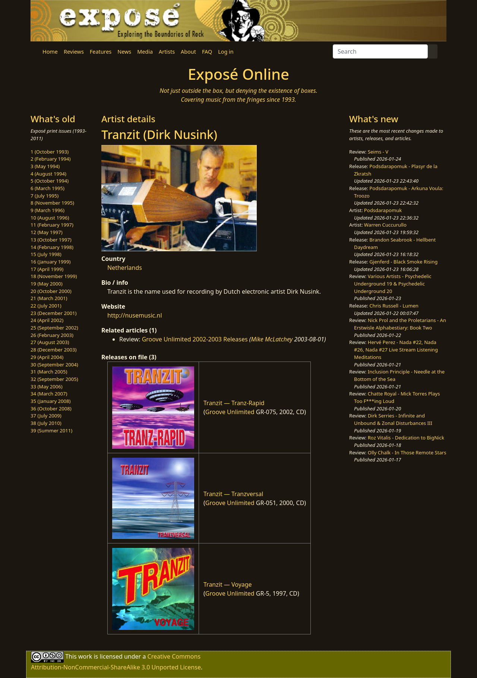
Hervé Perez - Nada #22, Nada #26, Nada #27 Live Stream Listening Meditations (396, 349)
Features (100, 51)
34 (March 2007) (49, 393)
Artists (167, 51)
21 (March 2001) (49, 298)
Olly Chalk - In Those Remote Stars (407, 452)
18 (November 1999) (54, 276)
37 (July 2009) (46, 415)
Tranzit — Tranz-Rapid (234, 403)
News (124, 51)
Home (50, 51)
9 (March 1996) (47, 210)
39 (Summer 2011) (51, 430)
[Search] (380, 51)
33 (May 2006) (47, 386)
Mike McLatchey (272, 339)
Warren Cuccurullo (385, 224)
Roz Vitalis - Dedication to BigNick (406, 437)
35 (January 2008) (50, 401)
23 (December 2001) (53, 313)
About (188, 51)
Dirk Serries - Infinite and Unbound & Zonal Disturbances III (393, 419)
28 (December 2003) (53, 349)
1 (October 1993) (50, 151)
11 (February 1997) (52, 224)
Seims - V (378, 151)
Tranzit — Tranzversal (233, 494)
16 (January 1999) (50, 261)
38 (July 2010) (46, 423)
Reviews (74, 51)
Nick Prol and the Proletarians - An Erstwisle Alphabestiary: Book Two (400, 324)
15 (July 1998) (46, 254)
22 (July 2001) (46, 305)
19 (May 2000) (47, 283)
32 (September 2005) (54, 379)
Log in (225, 51)
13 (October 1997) (51, 239)
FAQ (207, 51)
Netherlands (124, 268)
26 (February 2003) (52, 335)
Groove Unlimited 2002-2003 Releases (195, 339)
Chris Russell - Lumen (393, 305)
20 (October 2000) (51, 291)
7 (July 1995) (45, 195)
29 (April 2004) (47, 357)
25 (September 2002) (54, 327)
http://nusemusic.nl (134, 315)
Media (145, 51)
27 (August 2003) (50, 342)
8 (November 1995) (52, 202)
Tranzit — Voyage (227, 584)
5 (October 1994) (50, 180)
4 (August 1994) (48, 173)
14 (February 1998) (52, 247)
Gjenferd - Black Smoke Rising (403, 261)
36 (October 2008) (51, 408)
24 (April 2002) (47, 320)
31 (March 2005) (49, 371)
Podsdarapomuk (383, 210)
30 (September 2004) (54, 364)
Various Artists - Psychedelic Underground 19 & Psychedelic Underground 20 (393, 283)
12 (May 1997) (47, 232)
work (85, 656)
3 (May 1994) (45, 166)
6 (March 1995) (47, 188)
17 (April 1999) (47, 269)
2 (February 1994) (50, 158)
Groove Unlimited (230, 412)
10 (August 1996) (50, 217)
